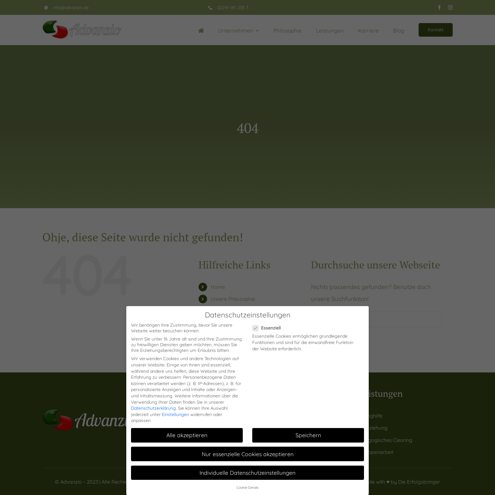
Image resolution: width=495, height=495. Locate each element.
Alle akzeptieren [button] (186, 435)
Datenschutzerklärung (153, 408)
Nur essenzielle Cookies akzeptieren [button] (248, 453)
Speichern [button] (308, 435)
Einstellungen (175, 414)
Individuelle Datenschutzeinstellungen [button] (247, 472)
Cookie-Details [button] (247, 487)
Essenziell (269, 328)
